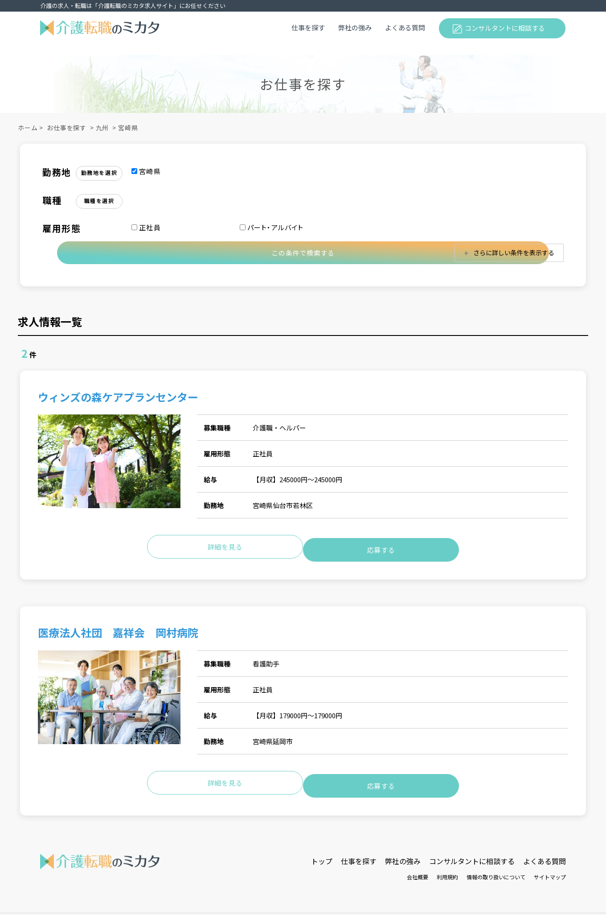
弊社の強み (355, 27)
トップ (321, 850)
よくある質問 (405, 27)
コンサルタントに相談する (505, 28)
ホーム (28, 127)
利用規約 (447, 866)
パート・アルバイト (272, 227)
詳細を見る (225, 545)
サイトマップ (550, 866)
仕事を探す (308, 27)
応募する (381, 545)
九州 (102, 127)
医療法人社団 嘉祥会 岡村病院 (118, 628)
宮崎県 (128, 127)
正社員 (146, 227)
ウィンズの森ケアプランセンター (118, 398)
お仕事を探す (66, 127)
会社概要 (417, 866)
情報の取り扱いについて (496, 866)
